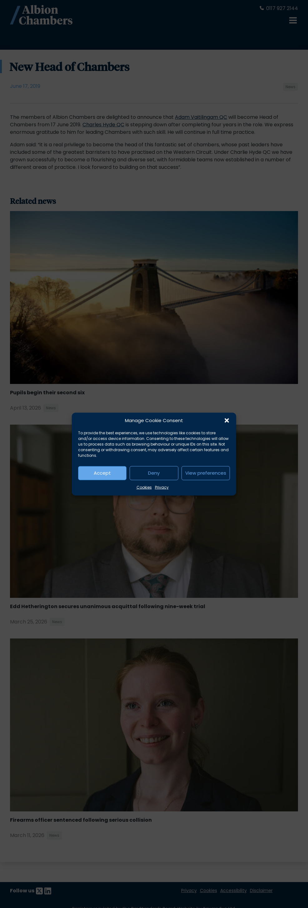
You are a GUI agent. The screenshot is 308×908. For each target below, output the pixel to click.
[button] (227, 420)
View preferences (205, 473)
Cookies (144, 487)
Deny (154, 473)
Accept (102, 473)
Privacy (162, 487)
